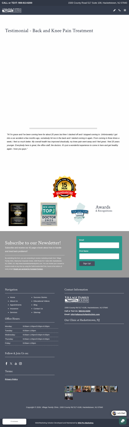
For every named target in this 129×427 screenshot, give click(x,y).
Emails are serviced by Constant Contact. (28, 269)
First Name (83, 251)
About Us (14, 301)
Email (81, 240)
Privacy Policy (11, 379)
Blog (35, 305)
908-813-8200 (25, 3)
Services (13, 312)
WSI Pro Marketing (85, 423)
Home (12, 297)
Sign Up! (87, 263)
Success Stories (40, 297)
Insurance (14, 309)
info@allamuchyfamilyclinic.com (85, 314)
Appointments (16, 305)
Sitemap (37, 312)
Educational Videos (42, 301)
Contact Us (38, 309)
